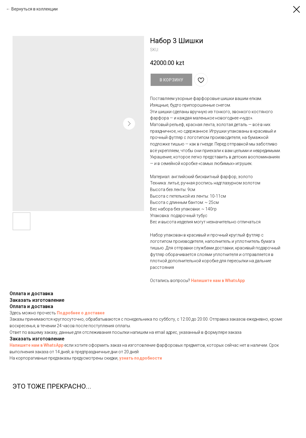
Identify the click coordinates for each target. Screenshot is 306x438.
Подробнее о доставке (81, 312)
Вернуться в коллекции (34, 9)
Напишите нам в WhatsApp (218, 280)
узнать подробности (140, 358)
